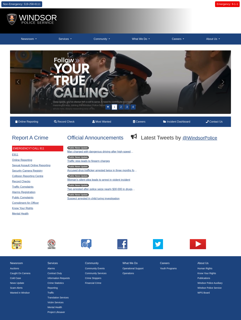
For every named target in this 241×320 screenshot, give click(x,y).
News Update (17, 283)
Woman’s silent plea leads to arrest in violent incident (98, 179)
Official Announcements (95, 138)
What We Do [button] (140, 39)
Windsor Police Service (209, 288)
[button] (230, 16)
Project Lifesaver (56, 312)
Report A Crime (30, 138)
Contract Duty (55, 273)
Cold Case (15, 278)
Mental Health (20, 213)
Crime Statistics (56, 283)
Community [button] (101, 39)
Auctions (14, 268)
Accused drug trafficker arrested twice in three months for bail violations (101, 170)
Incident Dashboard (176, 121)
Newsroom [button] (28, 39)
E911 (15, 154)
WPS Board (203, 292)
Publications (203, 278)
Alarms (51, 268)
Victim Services (55, 302)
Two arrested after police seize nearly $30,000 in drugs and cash (99, 189)
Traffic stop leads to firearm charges (88, 161)
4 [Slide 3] (133, 106)
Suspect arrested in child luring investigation (93, 198)
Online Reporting (26, 121)
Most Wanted (101, 121)
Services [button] (64, 39)
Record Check (64, 121)
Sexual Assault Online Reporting (31, 165)
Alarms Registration (23, 192)
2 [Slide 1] (121, 106)
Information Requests (59, 278)
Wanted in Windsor (20, 292)
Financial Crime (93, 283)
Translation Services (58, 297)
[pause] (107, 107)
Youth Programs (168, 268)
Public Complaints (22, 197)
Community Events (95, 268)
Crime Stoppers (93, 278)
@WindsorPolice (199, 137)
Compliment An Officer (25, 202)
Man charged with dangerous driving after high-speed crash (99, 152)
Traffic (51, 292)
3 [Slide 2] (127, 106)
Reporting (53, 288)
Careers (139, 121)
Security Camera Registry (27, 170)
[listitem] (28, 244)
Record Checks (21, 181)
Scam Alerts (16, 288)
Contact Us (214, 121)
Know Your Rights (22, 208)
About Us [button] (212, 39)
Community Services (95, 273)
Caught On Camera (20, 273)
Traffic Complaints (22, 186)
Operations (128, 273)
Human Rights (204, 268)
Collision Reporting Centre (27, 176)
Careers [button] (177, 39)
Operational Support (133, 268)
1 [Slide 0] (114, 106)
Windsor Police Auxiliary (209, 283)
